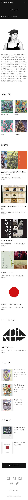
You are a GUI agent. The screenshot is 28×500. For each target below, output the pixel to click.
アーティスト (7, 16)
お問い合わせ (14, 465)
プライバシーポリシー (14, 490)
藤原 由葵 (15, 16)
